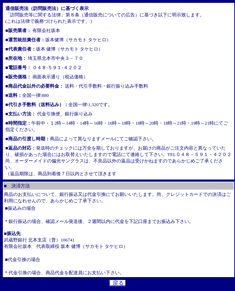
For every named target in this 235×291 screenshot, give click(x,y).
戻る (117, 283)
